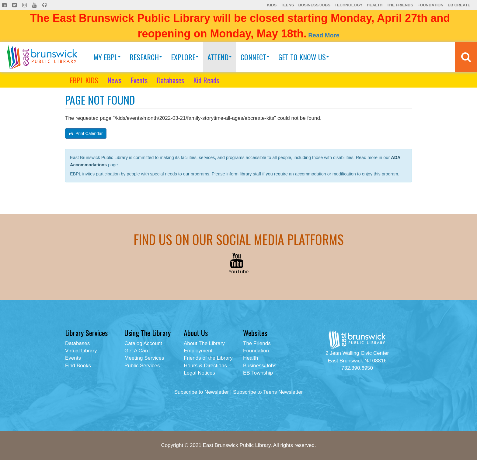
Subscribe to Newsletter (201, 392)
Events (139, 79)
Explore (184, 56)
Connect (255, 56)
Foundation (430, 5)
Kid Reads (206, 79)
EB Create (459, 5)
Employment (198, 351)
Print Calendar (86, 133)
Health (375, 5)
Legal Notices (199, 373)
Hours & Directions (205, 365)
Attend (219, 56)
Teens (287, 5)
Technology (349, 5)
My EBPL (106, 56)
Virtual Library (81, 351)
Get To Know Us (303, 56)
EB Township (258, 373)
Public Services (142, 365)
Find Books (78, 365)
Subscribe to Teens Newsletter (268, 392)
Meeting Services (144, 358)
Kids (272, 5)
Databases (170, 79)
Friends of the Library (208, 358)
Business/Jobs (314, 5)
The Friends (400, 5)
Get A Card (137, 351)
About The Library (204, 343)
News (114, 79)
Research (146, 56)
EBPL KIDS (84, 79)
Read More (323, 35)
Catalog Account (143, 343)
